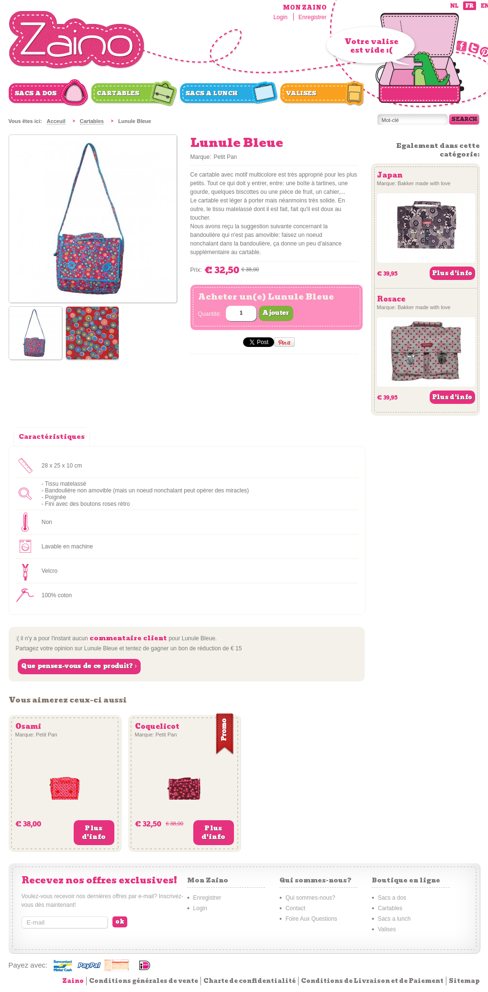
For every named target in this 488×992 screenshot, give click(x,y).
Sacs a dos (36, 93)
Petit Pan (225, 157)
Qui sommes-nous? (310, 897)
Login (280, 17)
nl (454, 6)
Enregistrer (313, 17)
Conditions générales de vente (143, 980)
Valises (301, 93)
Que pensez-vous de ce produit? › (79, 666)
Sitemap (464, 980)
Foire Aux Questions (311, 918)
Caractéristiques (52, 437)
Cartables (118, 93)
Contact (295, 908)
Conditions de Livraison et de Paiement (372, 980)
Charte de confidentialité (249, 980)
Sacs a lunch (212, 93)
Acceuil (56, 121)
